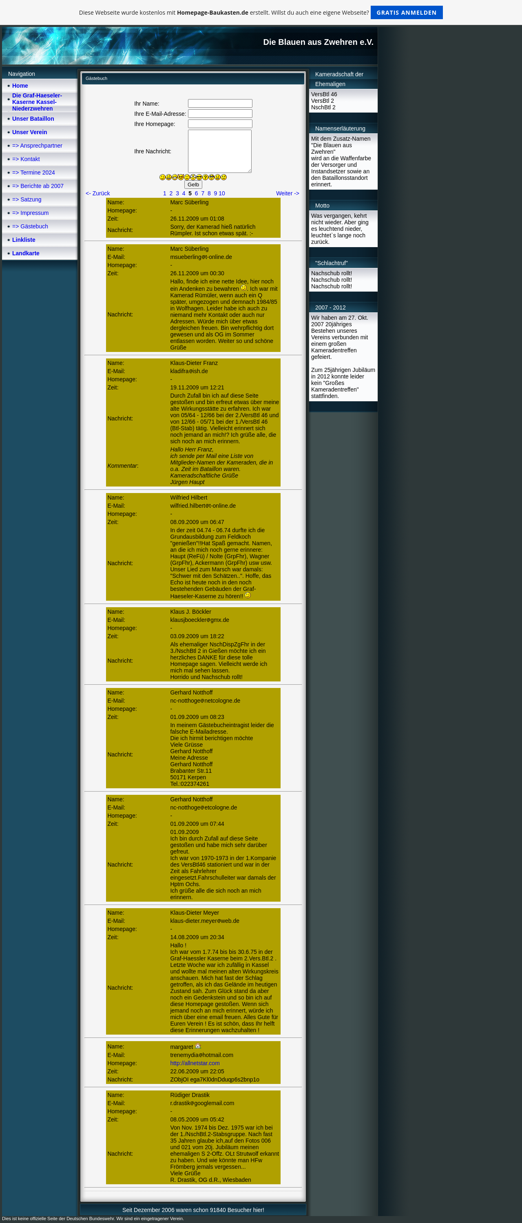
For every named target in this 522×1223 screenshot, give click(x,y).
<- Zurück (98, 193)
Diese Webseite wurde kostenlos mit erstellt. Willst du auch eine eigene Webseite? (261, 12)
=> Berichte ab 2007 (38, 186)
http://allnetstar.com (194, 1063)
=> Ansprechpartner (37, 145)
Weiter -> (287, 193)
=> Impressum (30, 213)
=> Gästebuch (30, 226)
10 (222, 193)
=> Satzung (27, 199)
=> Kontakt (26, 159)
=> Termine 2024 (33, 172)
